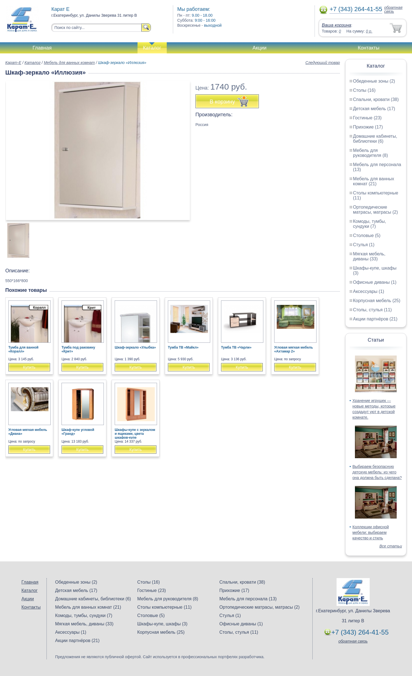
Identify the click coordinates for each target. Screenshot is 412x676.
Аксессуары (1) (368, 291)
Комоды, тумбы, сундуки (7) (369, 224)
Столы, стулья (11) (372, 309)
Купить (29, 367)
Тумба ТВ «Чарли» (236, 347)
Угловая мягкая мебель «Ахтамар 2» (293, 349)
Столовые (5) (367, 235)
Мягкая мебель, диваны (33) (369, 256)
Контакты (368, 48)
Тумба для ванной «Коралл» (23, 349)
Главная (42, 48)
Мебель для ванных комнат (69, 62)
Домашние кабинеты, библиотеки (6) (375, 139)
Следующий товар (322, 62)
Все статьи (390, 546)
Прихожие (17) (368, 127)
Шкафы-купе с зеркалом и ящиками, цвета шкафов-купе (135, 434)
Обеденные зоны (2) (374, 81)
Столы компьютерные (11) (164, 607)
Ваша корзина (336, 25)
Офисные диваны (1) (374, 282)
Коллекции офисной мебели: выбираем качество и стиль (370, 532)
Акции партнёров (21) (375, 319)
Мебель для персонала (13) (248, 598)
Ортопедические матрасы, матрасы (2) (375, 209)
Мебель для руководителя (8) (370, 153)
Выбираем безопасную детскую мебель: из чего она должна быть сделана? (377, 472)
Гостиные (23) (367, 117)
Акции (259, 48)
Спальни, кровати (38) (376, 99)
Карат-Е (13, 62)
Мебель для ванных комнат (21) (373, 181)
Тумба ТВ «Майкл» (183, 347)
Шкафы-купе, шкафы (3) (162, 623)
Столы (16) (364, 90)
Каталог (152, 48)
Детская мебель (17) (374, 108)
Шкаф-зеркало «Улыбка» (135, 347)
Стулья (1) (363, 244)
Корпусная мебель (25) (376, 300)
